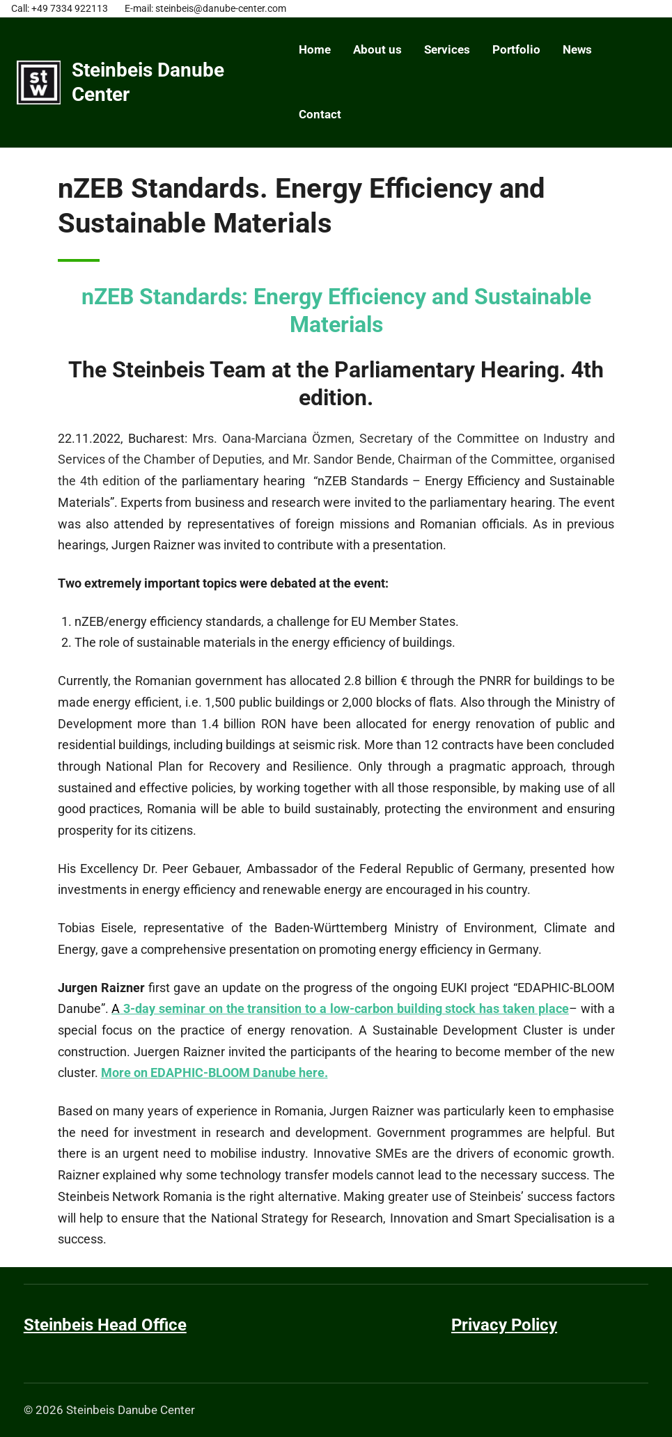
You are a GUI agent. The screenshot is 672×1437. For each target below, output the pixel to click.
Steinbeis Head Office (105, 1325)
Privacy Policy (504, 1325)
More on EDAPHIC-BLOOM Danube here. (214, 1073)
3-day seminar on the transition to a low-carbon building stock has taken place (346, 1009)
